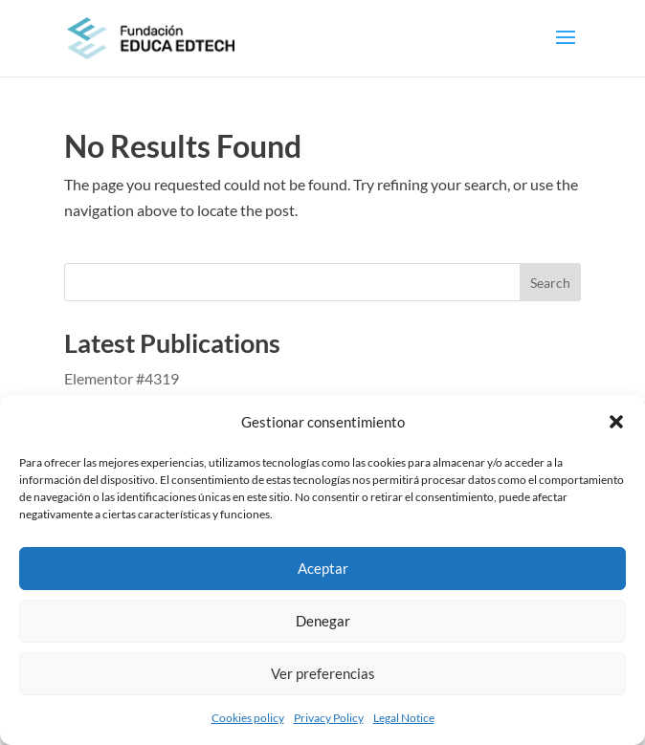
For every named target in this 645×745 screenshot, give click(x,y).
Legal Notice (403, 718)
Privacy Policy (329, 718)
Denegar (323, 620)
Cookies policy (247, 718)
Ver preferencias (323, 673)
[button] (616, 421)
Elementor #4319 (121, 378)
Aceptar (323, 568)
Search (550, 282)
